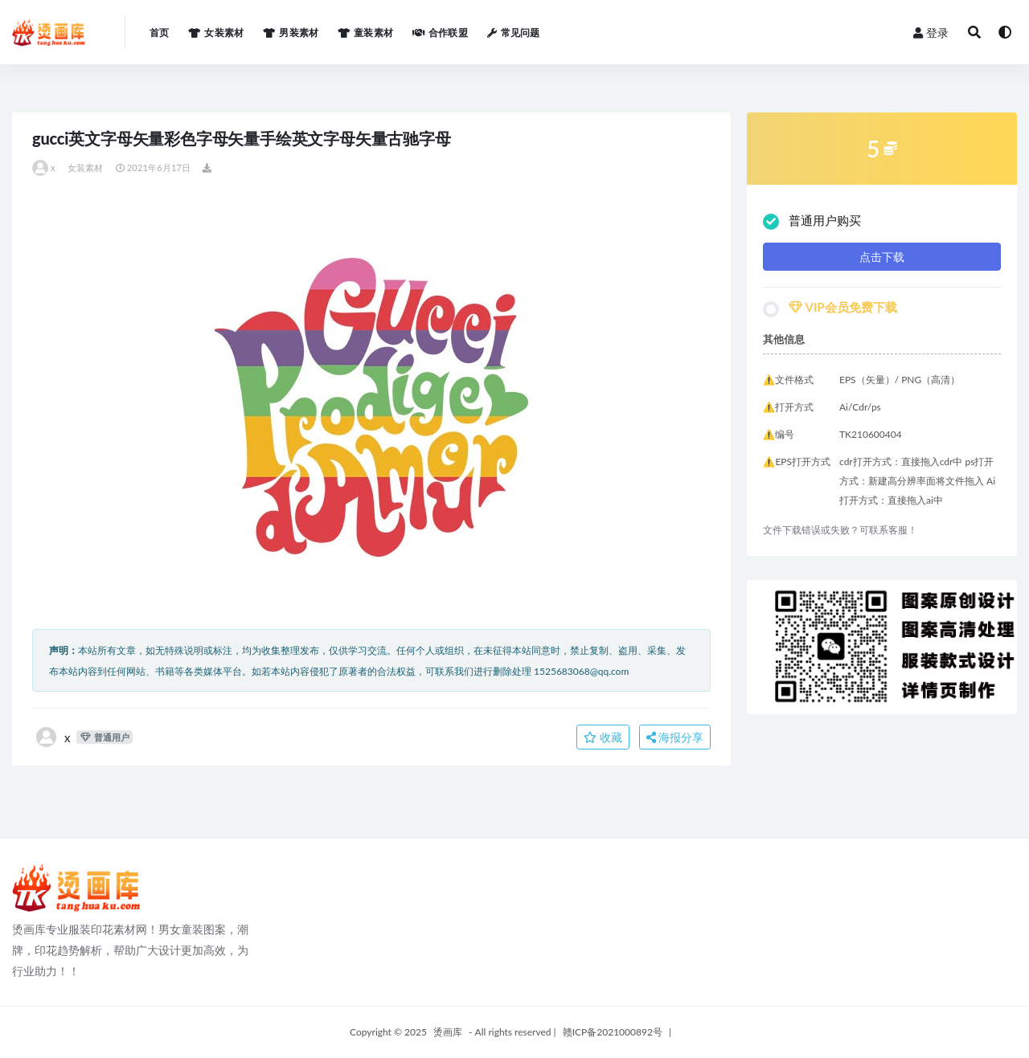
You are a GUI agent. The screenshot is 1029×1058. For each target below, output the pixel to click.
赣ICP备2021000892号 (612, 1032)
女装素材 (86, 167)
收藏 (603, 737)
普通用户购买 (812, 221)
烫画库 (447, 1032)
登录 (931, 32)
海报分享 (675, 737)
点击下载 (881, 256)
